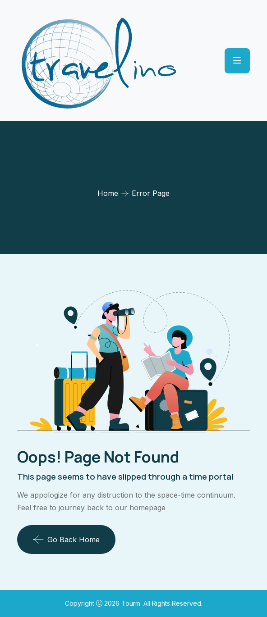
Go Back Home (66, 539)
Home (107, 193)
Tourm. (132, 603)
